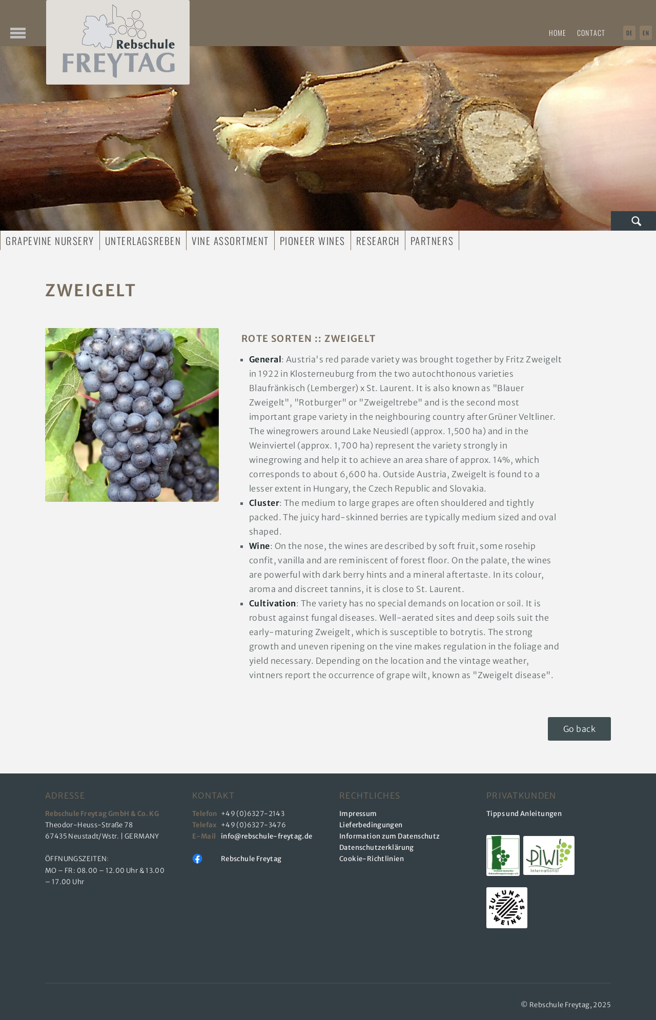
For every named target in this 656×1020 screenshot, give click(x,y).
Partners (432, 240)
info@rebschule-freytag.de (268, 836)
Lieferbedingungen (371, 825)
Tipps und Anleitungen (524, 813)
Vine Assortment (230, 240)
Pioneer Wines (312, 240)
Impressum (358, 813)
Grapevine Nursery (50, 240)
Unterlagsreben (143, 240)
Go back (579, 729)
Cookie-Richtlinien (371, 858)
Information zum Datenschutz (389, 836)
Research (378, 240)
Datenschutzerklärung (376, 847)
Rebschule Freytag (251, 858)
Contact (591, 32)
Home (557, 32)
